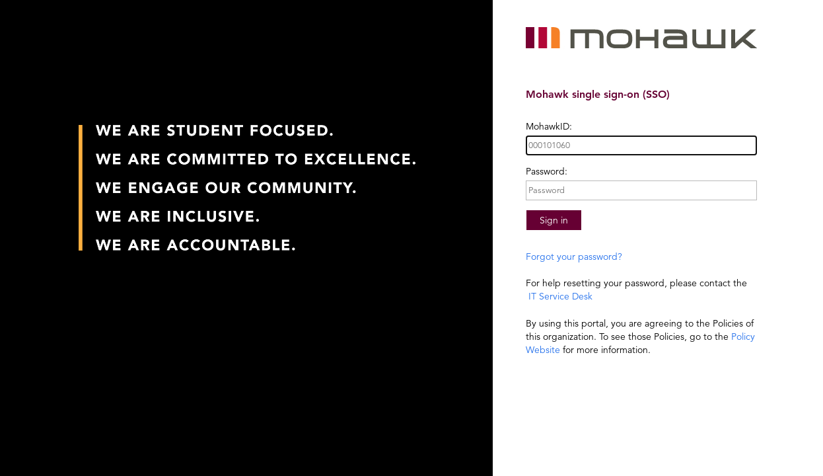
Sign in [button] (554, 220)
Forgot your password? (574, 256)
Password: (546, 171)
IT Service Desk (559, 296)
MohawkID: (549, 126)
